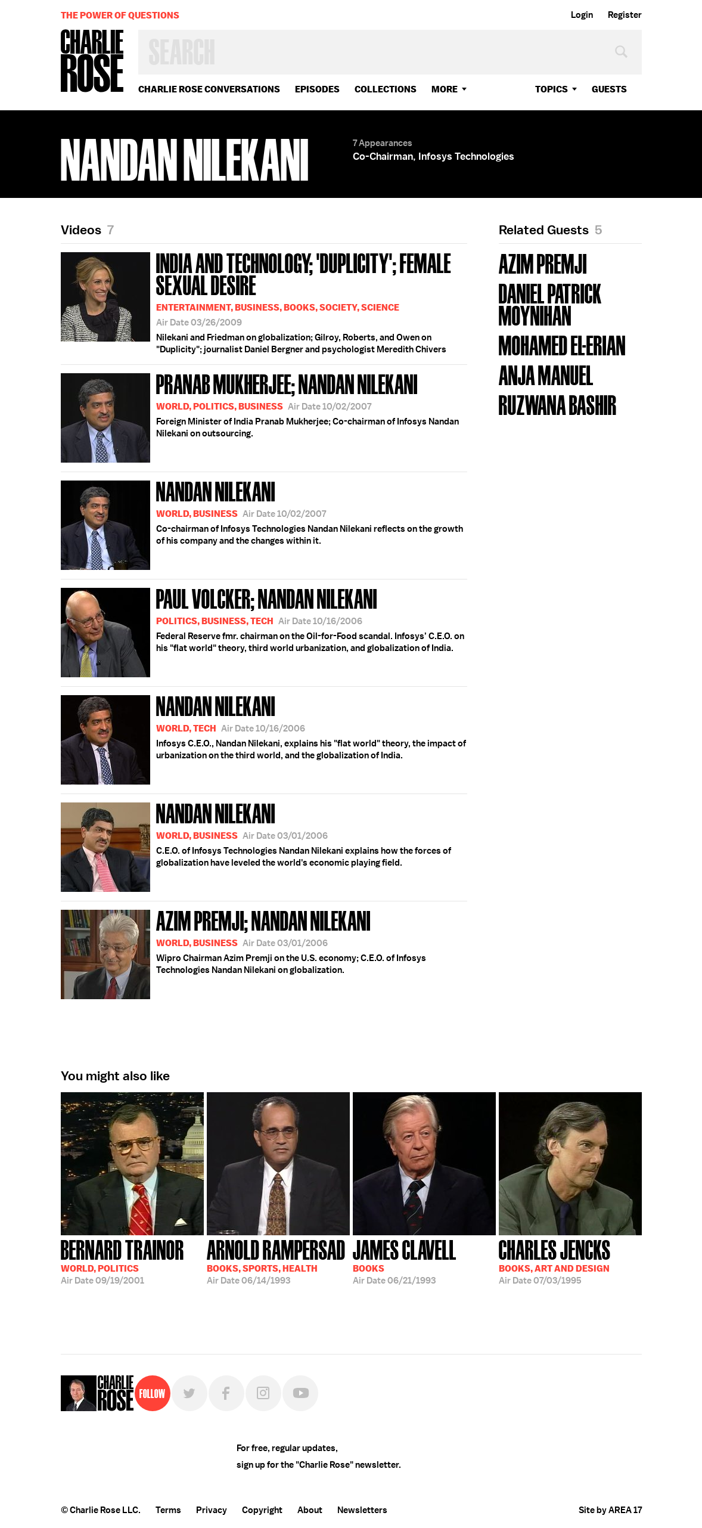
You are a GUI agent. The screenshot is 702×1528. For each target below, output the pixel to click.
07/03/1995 (555, 1261)
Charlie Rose (92, 61)
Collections (386, 89)
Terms (168, 1510)
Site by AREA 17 (610, 1510)
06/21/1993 (404, 1261)
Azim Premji (543, 263)
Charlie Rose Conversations (209, 89)
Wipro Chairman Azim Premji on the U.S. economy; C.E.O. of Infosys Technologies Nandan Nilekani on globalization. (243, 952)
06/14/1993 (276, 1261)
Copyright (262, 1510)
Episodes (317, 89)
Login (582, 15)
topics (551, 89)
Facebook (226, 1393)
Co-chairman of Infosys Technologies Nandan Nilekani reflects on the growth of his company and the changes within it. (262, 523)
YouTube (300, 1393)
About (309, 1510)
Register (625, 15)
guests (609, 89)
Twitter (189, 1393)
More (444, 89)
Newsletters (362, 1510)
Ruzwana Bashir (558, 404)
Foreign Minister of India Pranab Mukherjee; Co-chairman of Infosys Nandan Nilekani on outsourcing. (260, 416)
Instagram (263, 1393)
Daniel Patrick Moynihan (550, 303)
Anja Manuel (546, 374)
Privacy (211, 1510)
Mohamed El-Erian (562, 344)
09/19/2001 (122, 1261)
